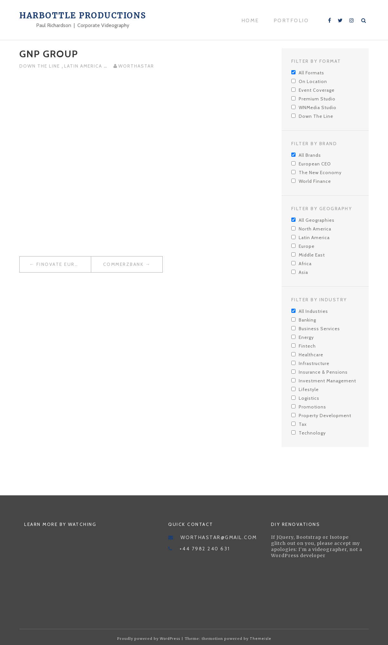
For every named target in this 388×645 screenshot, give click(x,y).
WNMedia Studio (317, 107)
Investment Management (327, 381)
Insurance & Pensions (323, 372)
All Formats (311, 73)
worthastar (136, 66)
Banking (307, 320)
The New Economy (320, 172)
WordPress (170, 638)
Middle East (312, 255)
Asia (303, 272)
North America (315, 229)
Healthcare (311, 355)
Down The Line (40, 66)
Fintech (307, 346)
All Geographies (317, 220)
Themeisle (260, 638)
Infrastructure (314, 363)
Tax (303, 424)
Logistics (309, 398)
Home (250, 20)
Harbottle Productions (82, 16)
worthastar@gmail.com (218, 537)
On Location (313, 81)
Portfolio (291, 20)
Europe (307, 246)
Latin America (84, 66)
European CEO (315, 164)
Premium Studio (317, 99)
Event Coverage (317, 90)
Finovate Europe (61, 264)
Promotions (312, 407)
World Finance (315, 181)
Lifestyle (309, 389)
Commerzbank (123, 264)
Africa (305, 263)
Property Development (325, 415)
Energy (306, 337)
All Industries (313, 311)
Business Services (319, 329)
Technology (312, 433)
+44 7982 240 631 (204, 549)
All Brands (310, 155)
